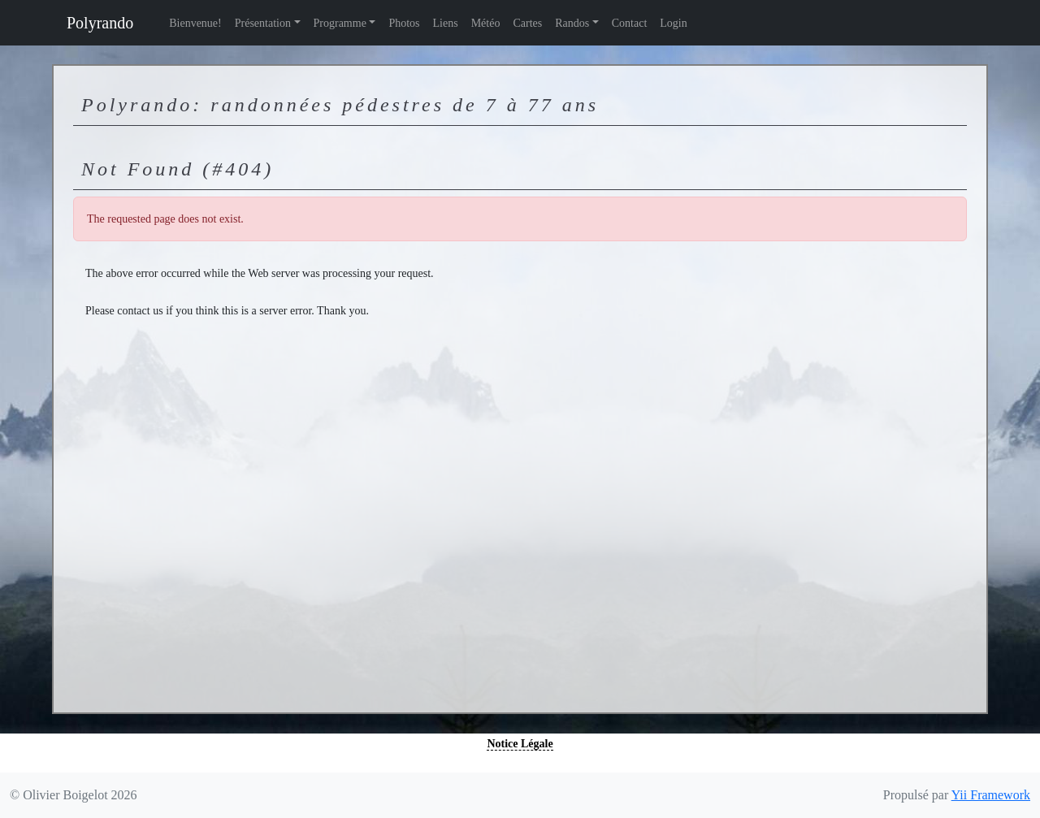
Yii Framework (990, 795)
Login (673, 23)
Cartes (527, 23)
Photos (403, 23)
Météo (485, 23)
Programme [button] (340, 23)
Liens (445, 23)
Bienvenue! (195, 23)
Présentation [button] (263, 23)
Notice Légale (519, 744)
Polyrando (100, 23)
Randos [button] (572, 23)
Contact (630, 23)
